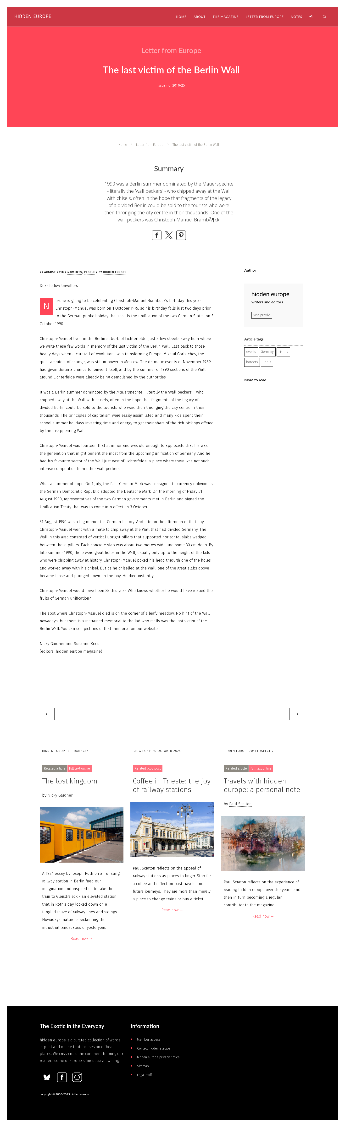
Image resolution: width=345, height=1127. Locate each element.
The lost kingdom (69, 781)
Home (123, 145)
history (283, 352)
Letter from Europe (149, 145)
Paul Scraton (240, 803)
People (89, 272)
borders (252, 362)
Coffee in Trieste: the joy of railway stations (172, 785)
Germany (267, 352)
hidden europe (114, 272)
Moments (74, 272)
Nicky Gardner (60, 795)
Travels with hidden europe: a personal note (262, 785)
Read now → (82, 938)
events (251, 352)
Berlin (267, 362)
